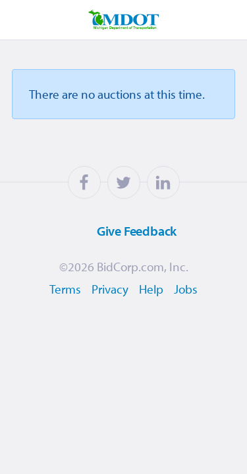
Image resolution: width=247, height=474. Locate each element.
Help (151, 289)
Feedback (120, 230)
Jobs (186, 289)
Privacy (110, 289)
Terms (65, 289)
